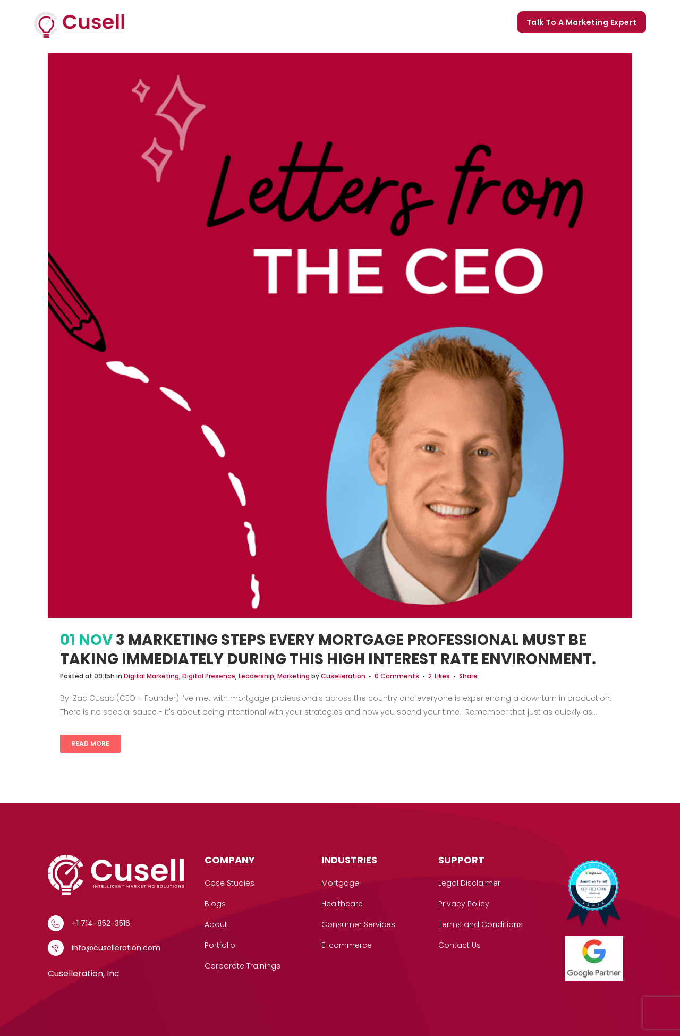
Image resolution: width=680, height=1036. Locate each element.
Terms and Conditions (480, 924)
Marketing (293, 676)
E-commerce (346, 945)
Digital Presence (208, 676)
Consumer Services (358, 924)
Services (188, 23)
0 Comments (397, 676)
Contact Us (459, 945)
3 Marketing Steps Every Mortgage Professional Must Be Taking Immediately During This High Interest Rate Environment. (328, 649)
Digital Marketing (151, 676)
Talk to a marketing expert (581, 22)
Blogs (401, 22)
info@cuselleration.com (116, 947)
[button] (205, 23)
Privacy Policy (463, 903)
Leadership (256, 676)
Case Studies (250, 22)
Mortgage (340, 883)
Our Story (309, 22)
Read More (90, 743)
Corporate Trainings (465, 22)
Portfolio (359, 22)
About (216, 924)
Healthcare (342, 903)
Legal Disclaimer (469, 883)
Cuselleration (343, 676)
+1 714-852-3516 (101, 923)
